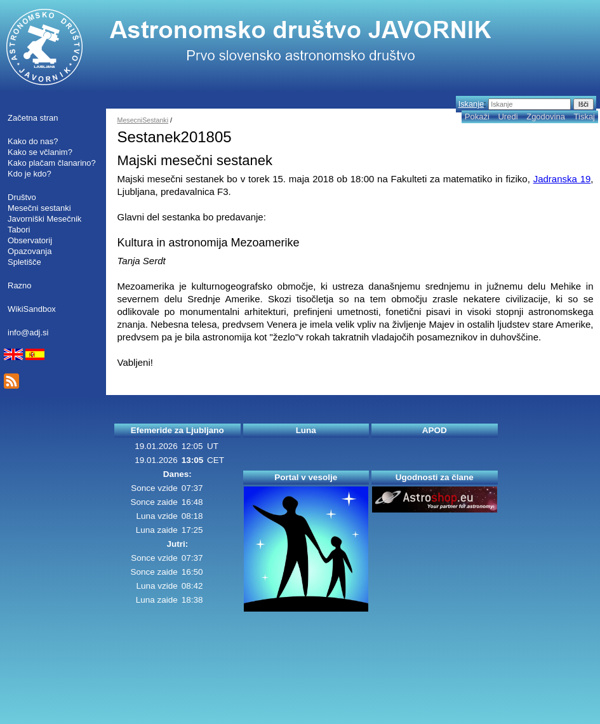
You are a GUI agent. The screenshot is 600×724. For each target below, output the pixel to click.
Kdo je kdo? (29, 173)
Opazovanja (29, 251)
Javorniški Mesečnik (44, 219)
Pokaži (477, 116)
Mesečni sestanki (39, 208)
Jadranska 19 (562, 178)
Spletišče (24, 262)
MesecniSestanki (143, 120)
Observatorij (30, 240)
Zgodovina (545, 116)
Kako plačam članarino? (52, 163)
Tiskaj (584, 116)
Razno (20, 285)
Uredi (507, 116)
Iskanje (471, 104)
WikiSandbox (32, 309)
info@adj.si (28, 332)
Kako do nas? (33, 141)
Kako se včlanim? (40, 152)
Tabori (19, 229)
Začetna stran (33, 118)
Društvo (22, 197)
